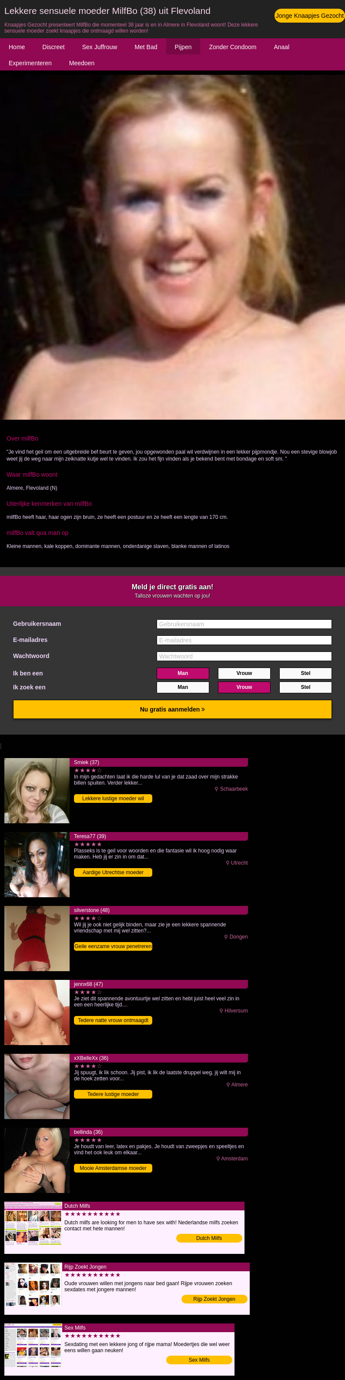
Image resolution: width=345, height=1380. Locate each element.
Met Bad (145, 46)
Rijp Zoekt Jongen (214, 1299)
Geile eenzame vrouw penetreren (112, 946)
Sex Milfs (199, 1360)
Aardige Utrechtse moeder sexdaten (113, 873)
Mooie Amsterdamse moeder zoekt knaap (113, 1169)
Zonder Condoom (232, 46)
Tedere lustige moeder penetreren (113, 1095)
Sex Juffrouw (99, 46)
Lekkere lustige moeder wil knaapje (113, 799)
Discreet (53, 46)
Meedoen (81, 63)
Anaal (281, 46)
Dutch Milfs (209, 1238)
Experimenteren (30, 63)
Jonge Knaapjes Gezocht (310, 15)
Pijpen (183, 46)
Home (17, 46)
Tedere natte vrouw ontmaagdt (113, 1020)
